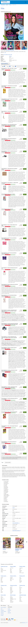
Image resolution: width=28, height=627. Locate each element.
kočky (20, 577)
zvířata (20, 582)
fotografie (20, 570)
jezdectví (2, 581)
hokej (1, 580)
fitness (1, 578)
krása (20, 588)
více (5, 52)
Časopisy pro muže (3, 585)
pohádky (20, 580)
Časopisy (7, 4)
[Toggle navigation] (25, 2)
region (1, 600)
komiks (20, 578)
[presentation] (1, 542)
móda (11, 54)
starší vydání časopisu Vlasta (10, 50)
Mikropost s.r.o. (24, 622)
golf (1, 579)
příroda (11, 590)
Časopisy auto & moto (4, 566)
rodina (20, 590)
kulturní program (21, 572)
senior (20, 599)
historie (20, 571)
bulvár (1, 596)
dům (10, 570)
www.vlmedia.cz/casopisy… (16, 530)
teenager (20, 581)
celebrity (20, 597)
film (19, 569)
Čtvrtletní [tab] (14, 66)
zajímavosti (20, 601)
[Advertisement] (14, 559)
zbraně (11, 580)
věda (10, 579)
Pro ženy (10, 4)
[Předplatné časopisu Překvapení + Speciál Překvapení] (20, 542)
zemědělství (11, 602)
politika (2, 599)
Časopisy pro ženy (22, 585)
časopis (13, 507)
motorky (2, 569)
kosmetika (20, 587)
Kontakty (2, 615)
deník (1, 598)
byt (10, 568)
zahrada (11, 572)
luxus (1, 587)
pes (19, 579)
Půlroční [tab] (8, 66)
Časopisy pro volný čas (13, 585)
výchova (20, 592)
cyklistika (2, 577)
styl (1, 590)
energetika (11, 598)
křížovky (11, 588)
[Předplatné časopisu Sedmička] (8, 542)
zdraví (9, 54)
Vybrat (25, 68)
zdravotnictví (11, 601)
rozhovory (6, 54)
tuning (1, 571)
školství (11, 600)
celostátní (2, 597)
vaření (20, 591)
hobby (11, 587)
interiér (11, 571)
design (11, 569)
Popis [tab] (2, 462)
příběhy (11, 589)
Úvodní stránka (3, 4)
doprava (11, 596)
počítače (11, 578)
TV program (11, 591)
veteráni (2, 591)
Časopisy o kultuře (22, 566)
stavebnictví (11, 599)
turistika (2, 582)
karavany (2, 568)
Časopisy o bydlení (13, 566)
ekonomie (11, 597)
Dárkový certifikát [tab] (7, 462)
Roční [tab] (3, 66)
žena (4, 54)
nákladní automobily (3, 570)
